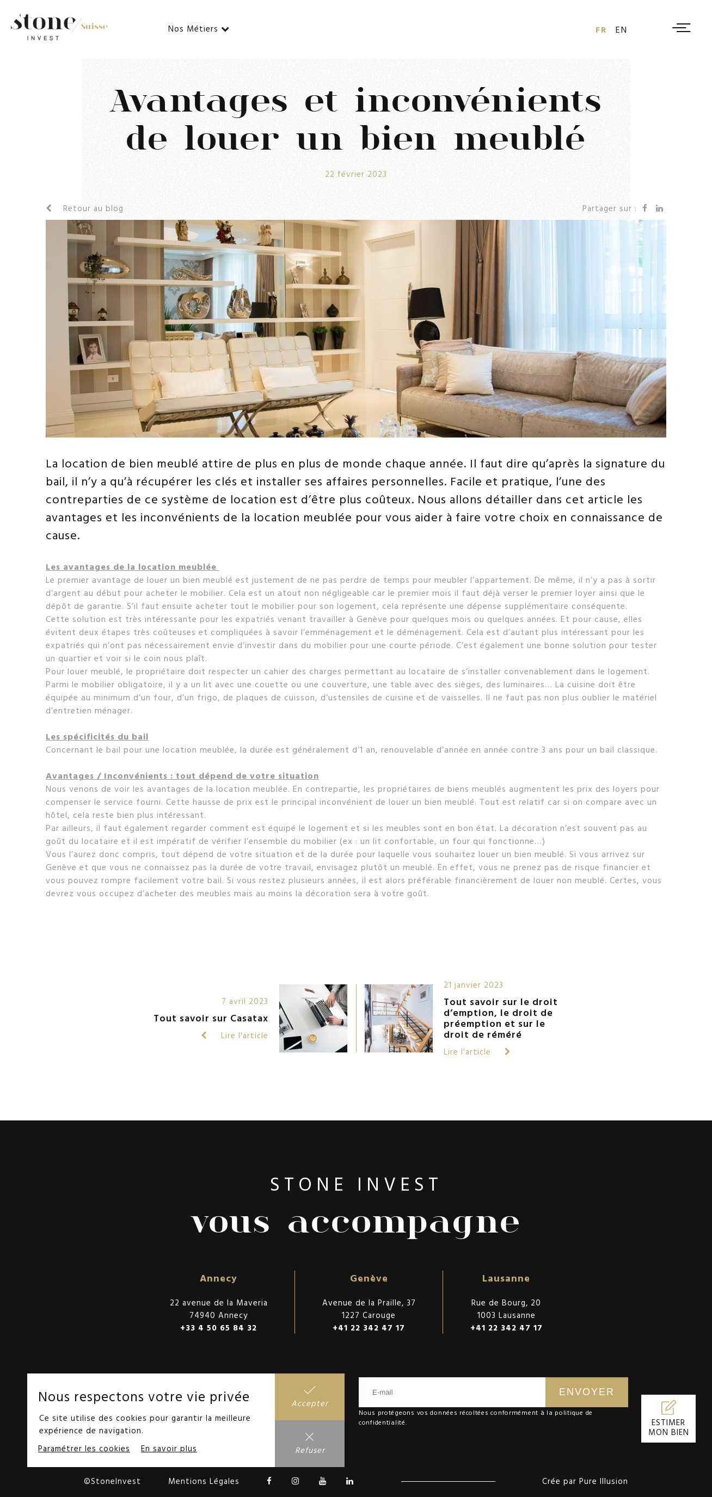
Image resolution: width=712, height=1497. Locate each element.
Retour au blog (85, 208)
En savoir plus (169, 1448)
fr (601, 29)
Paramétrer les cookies (84, 1448)
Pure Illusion (603, 1481)
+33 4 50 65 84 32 (218, 1327)
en (622, 29)
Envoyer (587, 1392)
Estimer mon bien (668, 1427)
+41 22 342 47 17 (369, 1327)
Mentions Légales (204, 1481)
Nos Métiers (199, 28)
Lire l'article (234, 1035)
